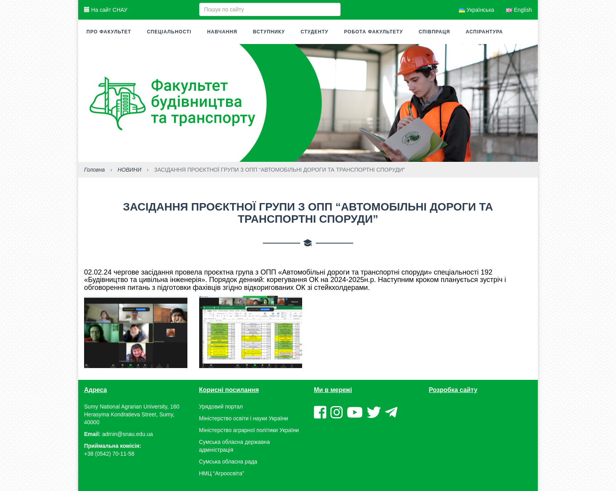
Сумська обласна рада (228, 461)
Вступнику (269, 32)
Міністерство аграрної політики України (249, 430)
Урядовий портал (221, 406)
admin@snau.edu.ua (127, 434)
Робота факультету (373, 32)
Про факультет (108, 32)
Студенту (314, 32)
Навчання (222, 32)
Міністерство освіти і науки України (243, 418)
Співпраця (434, 32)
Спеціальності (169, 32)
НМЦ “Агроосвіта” (221, 473)
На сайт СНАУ (105, 10)
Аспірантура (484, 32)
